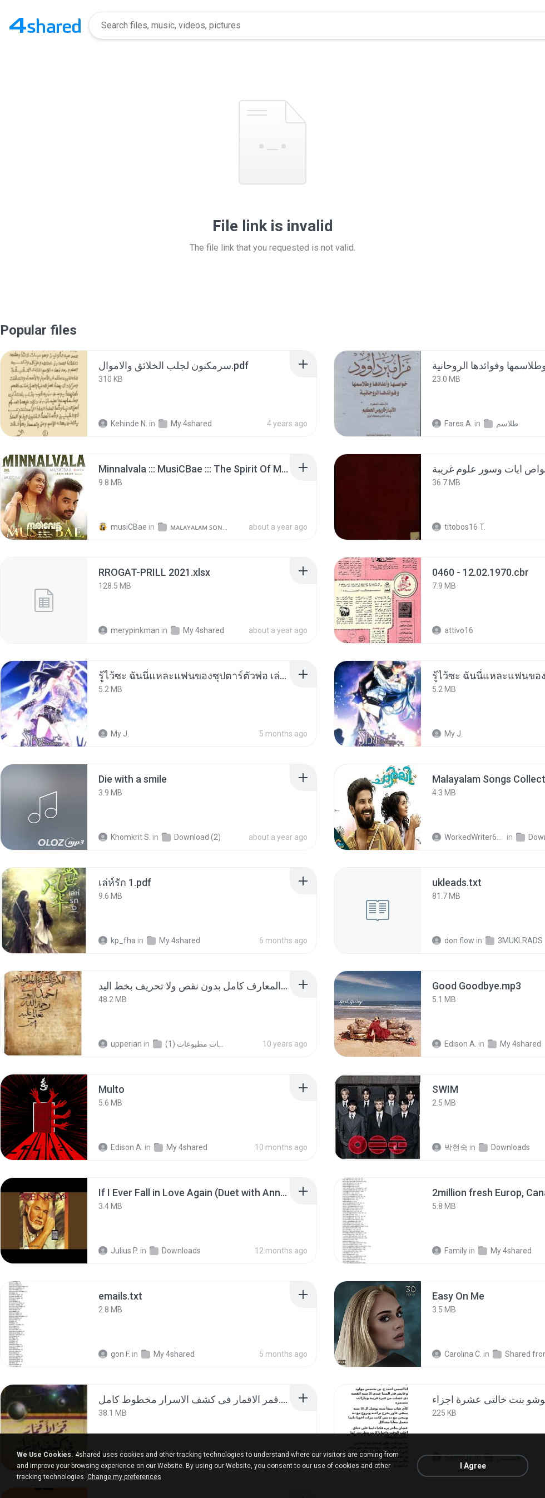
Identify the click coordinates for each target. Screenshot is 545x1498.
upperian (120, 1043)
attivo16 (452, 630)
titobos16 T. (458, 526)
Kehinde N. (122, 423)
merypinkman (129, 630)
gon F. (114, 1354)
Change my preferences (124, 1477)
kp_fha (117, 940)
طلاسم (501, 423)
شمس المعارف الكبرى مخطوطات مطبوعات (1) (189, 1043)
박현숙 (450, 1147)
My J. (113, 733)
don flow (453, 940)
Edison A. (454, 1043)
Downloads (504, 1147)
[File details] (44, 393)
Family (449, 1250)
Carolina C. (457, 1354)
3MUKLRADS (514, 940)
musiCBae (122, 526)
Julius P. (118, 1250)
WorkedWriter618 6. (468, 837)
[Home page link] (45, 25)
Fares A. (452, 423)
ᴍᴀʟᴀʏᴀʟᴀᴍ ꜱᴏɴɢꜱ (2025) (194, 526)
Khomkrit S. (124, 837)
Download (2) (191, 837)
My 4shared (185, 423)
